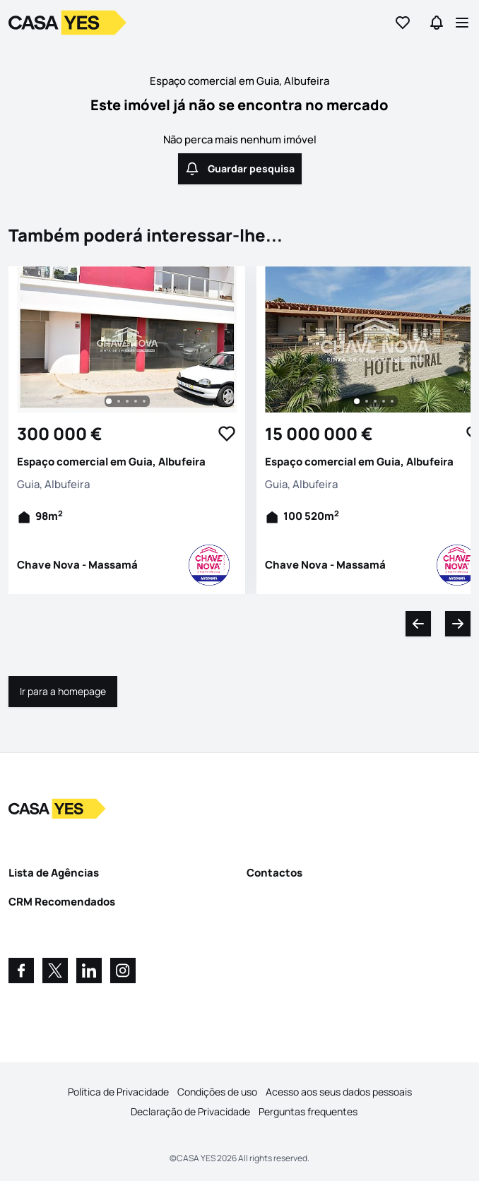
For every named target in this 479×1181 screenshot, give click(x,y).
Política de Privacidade (118, 1091)
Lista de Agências (53, 872)
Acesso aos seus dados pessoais (339, 1091)
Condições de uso (217, 1091)
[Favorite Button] (227, 434)
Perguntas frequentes (308, 1111)
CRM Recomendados (61, 901)
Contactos (274, 872)
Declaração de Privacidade (190, 1111)
